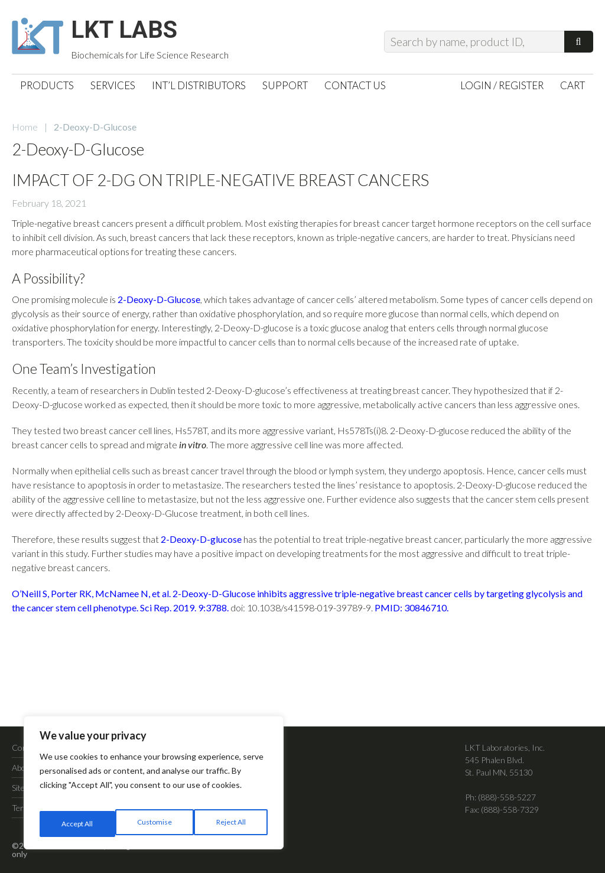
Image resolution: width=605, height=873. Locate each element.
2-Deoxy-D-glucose (201, 544)
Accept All (231, 824)
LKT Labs (136, 33)
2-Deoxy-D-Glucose (159, 305)
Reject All (155, 824)
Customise (77, 824)
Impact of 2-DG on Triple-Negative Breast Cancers (220, 186)
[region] (154, 787)
